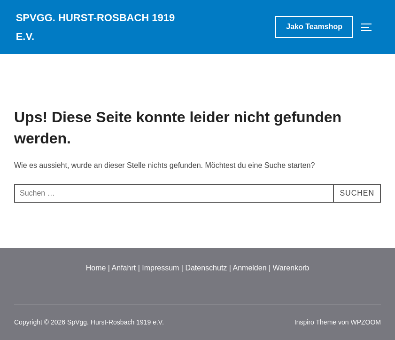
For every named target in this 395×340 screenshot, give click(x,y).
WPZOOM (365, 322)
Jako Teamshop (314, 27)
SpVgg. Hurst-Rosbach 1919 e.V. (95, 27)
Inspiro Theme (315, 322)
